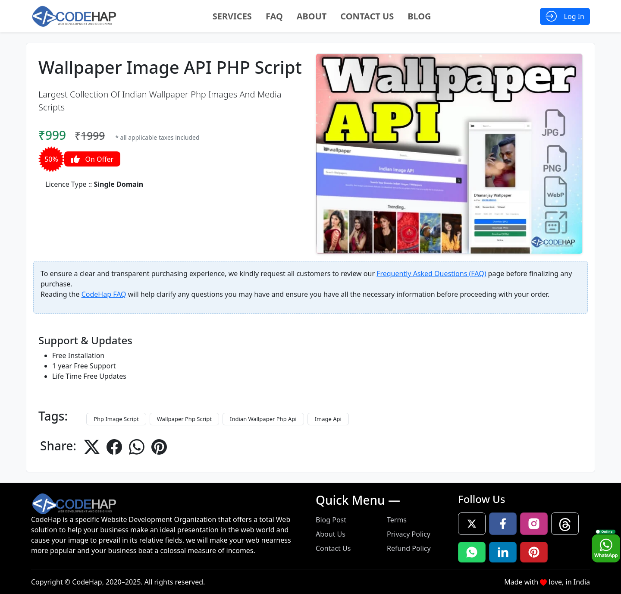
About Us (330, 534)
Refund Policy (409, 548)
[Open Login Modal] (565, 16)
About (312, 16)
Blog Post (331, 520)
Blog (419, 16)
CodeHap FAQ (104, 294)
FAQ (274, 16)
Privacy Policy (408, 534)
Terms (397, 520)
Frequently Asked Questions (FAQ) (431, 273)
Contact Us (367, 16)
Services (232, 16)
